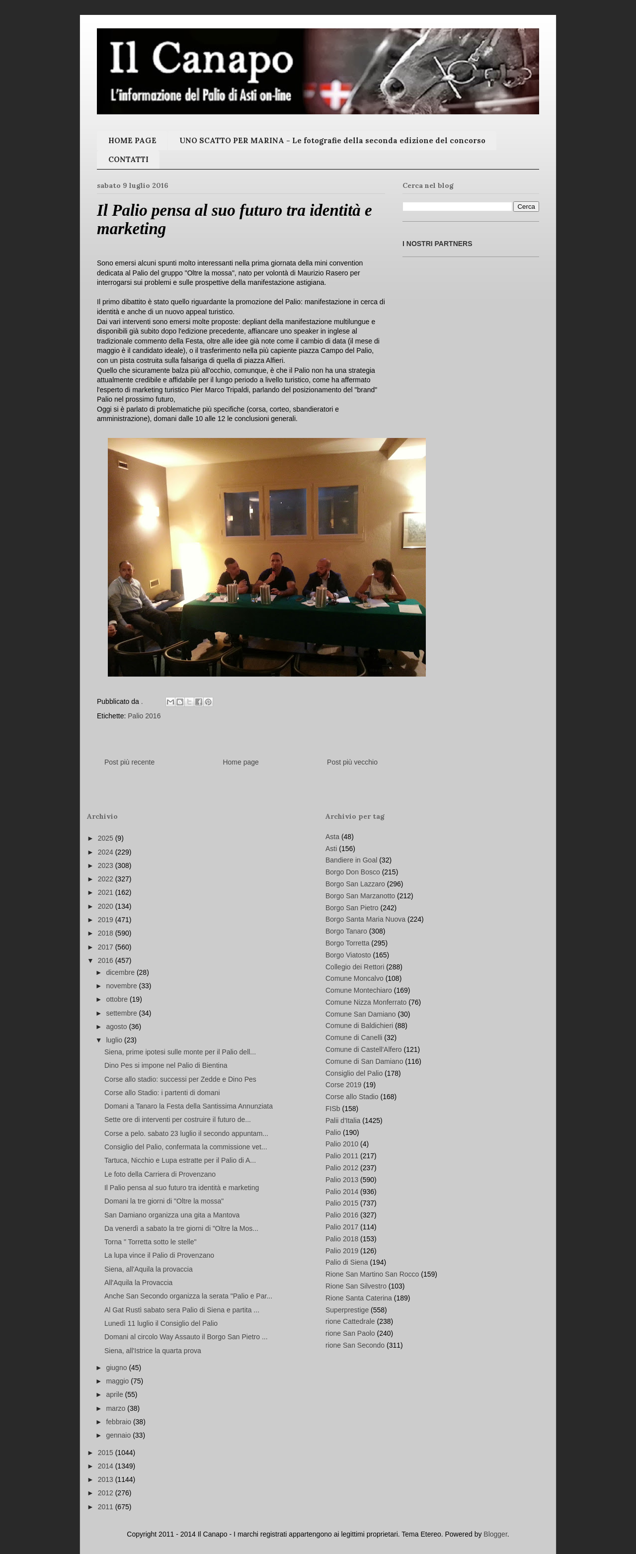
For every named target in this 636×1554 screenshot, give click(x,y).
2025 (106, 838)
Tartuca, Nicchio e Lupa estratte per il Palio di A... (180, 1160)
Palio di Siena (346, 1262)
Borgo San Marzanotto (360, 896)
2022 (106, 879)
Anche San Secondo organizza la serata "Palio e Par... (188, 1296)
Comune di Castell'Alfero (363, 1049)
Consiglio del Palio (354, 1073)
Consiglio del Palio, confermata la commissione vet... (185, 1147)
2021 (106, 892)
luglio (115, 1040)
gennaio (119, 1435)
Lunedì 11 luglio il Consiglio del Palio (161, 1323)
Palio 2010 (341, 1144)
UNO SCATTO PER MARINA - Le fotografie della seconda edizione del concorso (332, 140)
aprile (115, 1394)
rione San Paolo (350, 1333)
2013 (106, 1479)
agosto (117, 1027)
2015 (106, 1453)
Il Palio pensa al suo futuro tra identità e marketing (181, 1188)
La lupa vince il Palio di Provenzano (159, 1255)
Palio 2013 (341, 1180)
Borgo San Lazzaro (355, 884)
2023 (106, 865)
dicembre (121, 972)
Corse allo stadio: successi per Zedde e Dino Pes (180, 1079)
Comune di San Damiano (364, 1061)
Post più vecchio (352, 762)
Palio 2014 (341, 1192)
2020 (106, 906)
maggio (118, 1381)
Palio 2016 (144, 716)
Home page (240, 762)
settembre (122, 1013)
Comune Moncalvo (354, 978)
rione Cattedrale (350, 1321)
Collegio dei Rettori (354, 967)
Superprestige (347, 1310)
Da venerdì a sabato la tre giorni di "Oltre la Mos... (181, 1228)
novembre (122, 986)
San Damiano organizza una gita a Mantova (171, 1215)
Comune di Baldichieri (359, 1026)
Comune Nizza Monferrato (365, 1002)
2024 (106, 852)
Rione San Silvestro (356, 1286)
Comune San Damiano (360, 1014)
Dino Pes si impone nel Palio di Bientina (165, 1065)
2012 (106, 1493)
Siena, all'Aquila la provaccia (148, 1269)
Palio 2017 (341, 1227)
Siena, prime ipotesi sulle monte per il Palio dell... (180, 1052)
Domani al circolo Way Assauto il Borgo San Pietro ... (186, 1337)
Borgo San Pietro (352, 908)
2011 (106, 1507)
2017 (106, 947)
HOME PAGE (132, 140)
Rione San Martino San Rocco (372, 1274)
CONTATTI (128, 159)
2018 (106, 933)
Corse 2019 (343, 1085)
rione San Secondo (355, 1345)
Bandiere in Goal (351, 860)
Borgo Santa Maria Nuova (365, 919)
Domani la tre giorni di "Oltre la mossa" (164, 1201)
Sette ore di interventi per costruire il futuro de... (177, 1119)
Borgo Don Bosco (352, 872)
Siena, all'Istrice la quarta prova (152, 1351)
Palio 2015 (341, 1203)
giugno (117, 1368)
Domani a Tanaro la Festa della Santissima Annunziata (188, 1106)
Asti (331, 849)
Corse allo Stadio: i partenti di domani (162, 1093)
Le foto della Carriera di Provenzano (160, 1174)
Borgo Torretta (347, 943)
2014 (106, 1466)
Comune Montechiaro (358, 990)
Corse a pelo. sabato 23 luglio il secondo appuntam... (186, 1133)
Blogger (495, 1534)
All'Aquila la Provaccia (138, 1283)
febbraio (119, 1422)
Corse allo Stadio (352, 1097)
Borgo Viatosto (348, 955)
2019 (106, 920)
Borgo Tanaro (346, 931)
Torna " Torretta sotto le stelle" (150, 1242)
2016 (106, 960)
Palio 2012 (341, 1168)
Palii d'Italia (342, 1120)
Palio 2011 (341, 1156)
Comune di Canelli (353, 1037)
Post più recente (129, 762)
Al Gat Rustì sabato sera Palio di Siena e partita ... (181, 1310)
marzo (116, 1408)
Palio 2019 (341, 1251)
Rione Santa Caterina (358, 1298)
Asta (332, 837)
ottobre (117, 999)
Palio (333, 1132)
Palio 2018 (341, 1239)
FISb (332, 1109)
